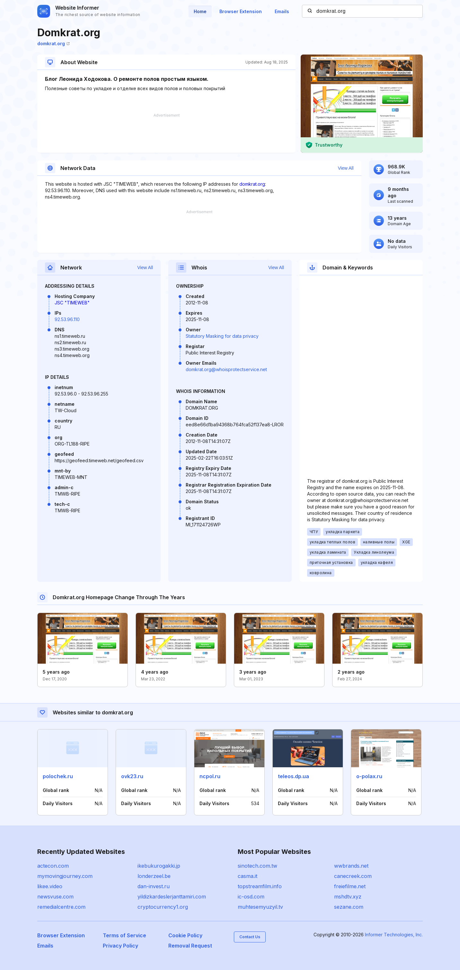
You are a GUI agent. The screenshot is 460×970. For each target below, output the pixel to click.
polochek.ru (58, 776)
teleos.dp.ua (293, 776)
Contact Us (249, 936)
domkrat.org (53, 43)
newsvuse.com (55, 896)
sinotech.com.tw (257, 866)
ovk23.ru (132, 776)
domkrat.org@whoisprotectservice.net (226, 369)
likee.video (49, 886)
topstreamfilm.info (260, 886)
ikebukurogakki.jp (158, 866)
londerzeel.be (154, 876)
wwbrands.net (351, 866)
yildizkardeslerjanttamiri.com (171, 896)
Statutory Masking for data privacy (222, 336)
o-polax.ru (369, 776)
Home (200, 11)
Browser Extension (240, 11)
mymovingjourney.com (65, 876)
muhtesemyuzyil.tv (260, 907)
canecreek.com (353, 876)
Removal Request (190, 945)
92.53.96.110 (67, 319)
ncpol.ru (209, 776)
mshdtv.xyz (347, 896)
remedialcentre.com (61, 907)
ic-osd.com (251, 896)
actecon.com (53, 866)
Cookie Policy (185, 935)
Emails (282, 11)
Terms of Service (124, 935)
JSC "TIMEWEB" (72, 302)
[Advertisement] (166, 133)
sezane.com (348, 907)
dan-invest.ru (153, 886)
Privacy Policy (120, 945)
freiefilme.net (350, 886)
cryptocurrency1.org (162, 907)
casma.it (247, 876)
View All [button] (346, 168)
